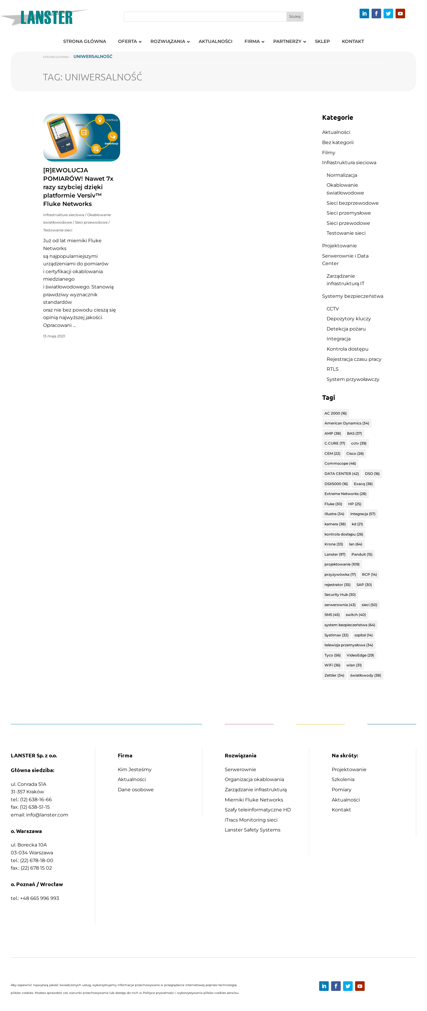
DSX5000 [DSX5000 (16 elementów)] (336, 483)
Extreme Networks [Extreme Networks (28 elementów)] (345, 493)
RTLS (333, 369)
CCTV (333, 309)
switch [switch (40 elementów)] (356, 614)
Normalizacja (342, 175)
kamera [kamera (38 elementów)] (335, 524)
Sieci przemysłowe (349, 213)
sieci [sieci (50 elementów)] (369, 604)
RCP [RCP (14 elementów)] (369, 574)
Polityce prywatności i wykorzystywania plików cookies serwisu (191, 993)
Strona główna (55, 57)
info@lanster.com (47, 815)
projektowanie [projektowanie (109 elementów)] (342, 564)
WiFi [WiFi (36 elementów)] (332, 665)
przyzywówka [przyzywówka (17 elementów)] (340, 574)
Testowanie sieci (57, 230)
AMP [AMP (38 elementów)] (333, 433)
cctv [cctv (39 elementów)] (358, 443)
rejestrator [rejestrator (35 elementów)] (338, 584)
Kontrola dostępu (348, 349)
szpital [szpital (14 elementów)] (363, 635)
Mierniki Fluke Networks (254, 800)
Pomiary (341, 789)
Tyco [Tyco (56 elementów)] (333, 655)
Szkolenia (343, 779)
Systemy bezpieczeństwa (352, 296)
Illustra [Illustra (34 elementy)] (334, 514)
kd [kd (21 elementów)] (357, 524)
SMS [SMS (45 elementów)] (332, 614)
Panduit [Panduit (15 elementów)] (361, 554)
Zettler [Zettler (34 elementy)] (334, 675)
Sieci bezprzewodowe (353, 203)
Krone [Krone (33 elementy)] (334, 544)
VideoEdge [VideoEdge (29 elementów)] (360, 655)
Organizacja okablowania (254, 779)
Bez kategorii (338, 142)
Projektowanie (339, 246)
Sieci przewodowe (91, 222)
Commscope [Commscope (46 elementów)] (340, 463)
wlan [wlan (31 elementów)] (354, 665)
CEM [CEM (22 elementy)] (332, 453)
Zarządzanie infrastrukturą (256, 789)
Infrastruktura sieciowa (63, 215)
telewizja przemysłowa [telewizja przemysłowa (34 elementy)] (349, 645)
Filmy (328, 152)
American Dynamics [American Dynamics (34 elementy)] (347, 423)
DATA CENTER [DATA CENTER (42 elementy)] (342, 473)
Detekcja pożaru (346, 329)
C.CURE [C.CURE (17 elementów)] (335, 443)
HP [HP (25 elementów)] (354, 504)
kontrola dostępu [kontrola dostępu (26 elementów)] (344, 534)
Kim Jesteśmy (135, 769)
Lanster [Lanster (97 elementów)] (335, 554)
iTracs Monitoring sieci (251, 820)
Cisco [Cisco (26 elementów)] (355, 453)
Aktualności (336, 132)
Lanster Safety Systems (252, 830)
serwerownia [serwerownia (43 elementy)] (340, 604)
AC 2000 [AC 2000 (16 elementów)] (336, 413)
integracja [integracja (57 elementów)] (362, 514)
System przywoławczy (353, 379)
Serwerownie (240, 769)
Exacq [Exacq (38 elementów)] (363, 483)
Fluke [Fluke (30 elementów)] (333, 504)
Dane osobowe (136, 789)
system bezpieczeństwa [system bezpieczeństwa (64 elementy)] (350, 625)
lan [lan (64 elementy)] (355, 544)
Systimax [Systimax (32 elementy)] (336, 635)
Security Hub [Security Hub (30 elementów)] (340, 594)
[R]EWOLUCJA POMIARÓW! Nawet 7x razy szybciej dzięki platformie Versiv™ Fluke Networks (78, 187)
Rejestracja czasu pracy (354, 359)
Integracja (339, 339)
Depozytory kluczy (349, 318)
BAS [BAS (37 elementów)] (354, 433)
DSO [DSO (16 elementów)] (372, 473)
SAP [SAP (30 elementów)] (364, 584)
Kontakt (341, 810)
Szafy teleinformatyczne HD (258, 810)
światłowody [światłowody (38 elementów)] (365, 675)
